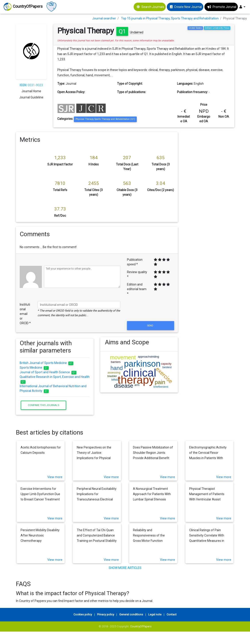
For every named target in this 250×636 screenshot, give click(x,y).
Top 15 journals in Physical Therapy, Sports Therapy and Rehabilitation (170, 18)
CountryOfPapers (141, 626)
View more (54, 477)
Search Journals (152, 7)
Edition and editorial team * (136, 289)
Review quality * (137, 274)
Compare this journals (43, 405)
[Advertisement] (209, 198)
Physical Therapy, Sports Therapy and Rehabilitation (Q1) (105, 119)
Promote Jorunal (224, 7)
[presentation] (150, 309)
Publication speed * (134, 262)
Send (150, 325)
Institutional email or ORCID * (25, 314)
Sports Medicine (34, 367)
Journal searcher (104, 18)
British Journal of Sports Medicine (46, 363)
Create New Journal (188, 7)
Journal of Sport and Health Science (48, 372)
